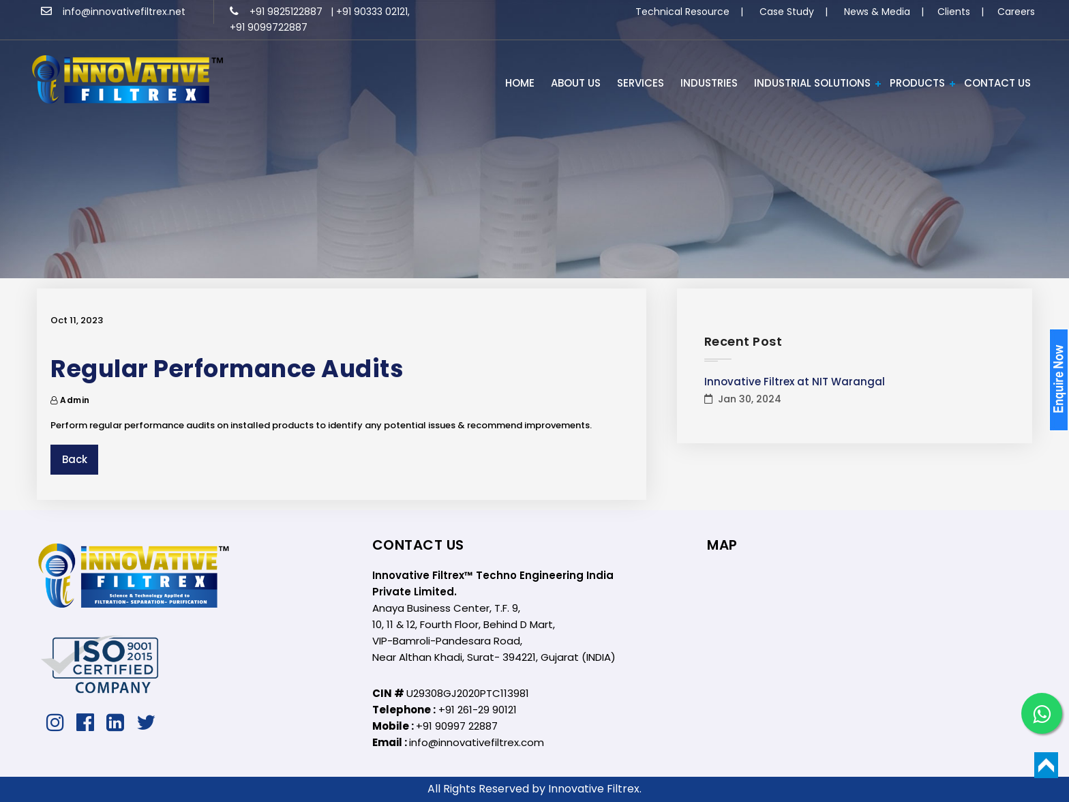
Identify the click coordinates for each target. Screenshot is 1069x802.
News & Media (877, 11)
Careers (1016, 11)
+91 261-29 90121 (477, 709)
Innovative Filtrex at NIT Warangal (794, 381)
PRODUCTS (917, 83)
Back (74, 459)
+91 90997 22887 (457, 726)
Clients (953, 11)
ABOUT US (576, 83)
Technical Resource (682, 11)
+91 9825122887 (277, 11)
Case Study (786, 11)
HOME (519, 83)
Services (640, 83)
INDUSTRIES (709, 83)
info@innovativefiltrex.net (113, 11)
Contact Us (997, 83)
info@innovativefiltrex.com (476, 742)
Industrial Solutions (812, 83)
